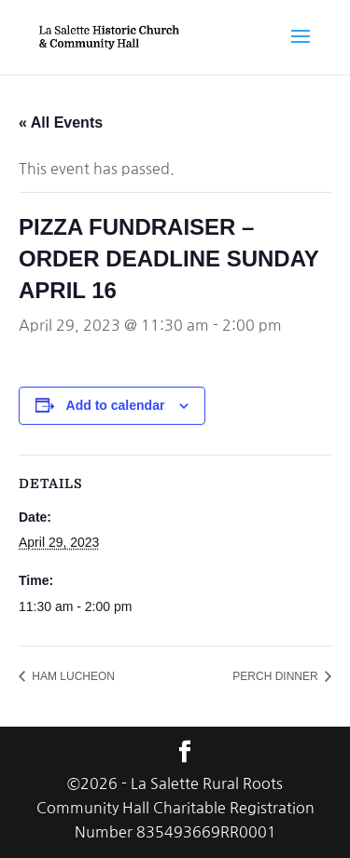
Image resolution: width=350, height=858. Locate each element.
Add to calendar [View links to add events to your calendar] (115, 405)
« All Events (61, 122)
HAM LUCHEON (72, 676)
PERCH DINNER (276, 676)
